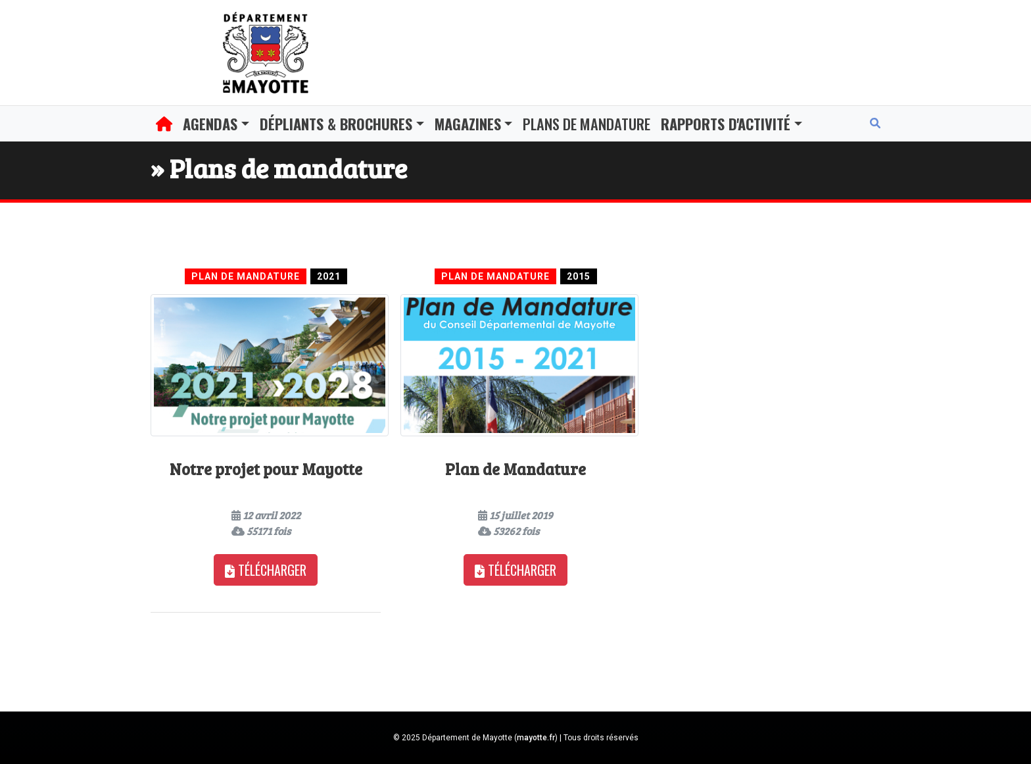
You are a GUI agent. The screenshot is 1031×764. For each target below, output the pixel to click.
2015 (578, 276)
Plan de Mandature (245, 276)
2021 (329, 276)
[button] (216, 123)
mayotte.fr (536, 737)
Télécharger (265, 570)
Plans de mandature (586, 123)
